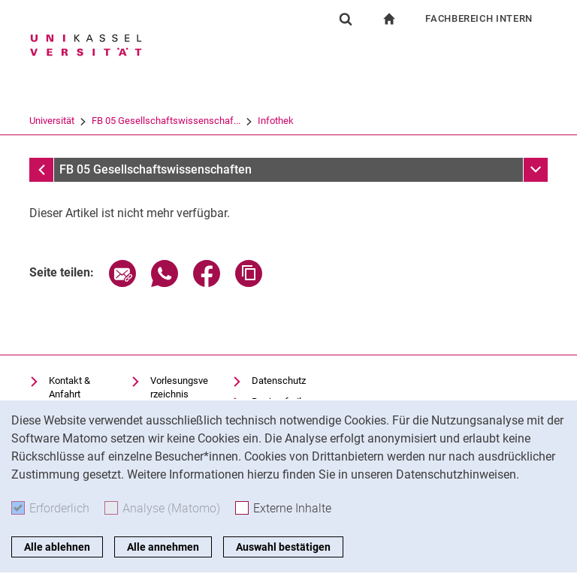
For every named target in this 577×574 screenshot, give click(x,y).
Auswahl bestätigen (283, 547)
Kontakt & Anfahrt (69, 387)
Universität (51, 120)
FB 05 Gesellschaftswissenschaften (155, 169)
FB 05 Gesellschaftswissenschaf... (166, 120)
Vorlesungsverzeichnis (179, 387)
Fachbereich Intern (479, 18)
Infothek (276, 120)
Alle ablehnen (57, 547)
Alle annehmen (163, 547)
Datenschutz (279, 380)
